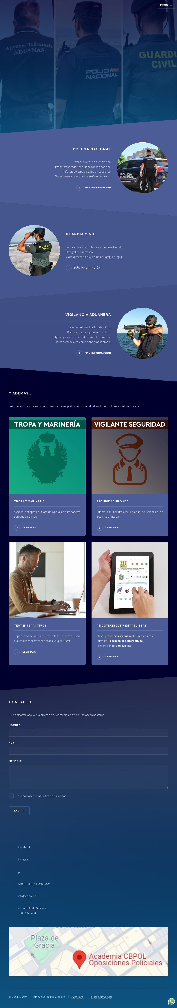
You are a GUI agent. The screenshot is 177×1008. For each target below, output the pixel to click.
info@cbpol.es (27, 896)
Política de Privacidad (53, 796)
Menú (164, 5)
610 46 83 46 (25, 884)
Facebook (24, 847)
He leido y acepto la (41, 796)
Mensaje (15, 761)
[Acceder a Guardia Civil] (34, 250)
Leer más (29, 527)
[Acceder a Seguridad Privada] (130, 455)
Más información (98, 187)
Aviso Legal (77, 996)
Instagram (24, 859)
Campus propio (101, 176)
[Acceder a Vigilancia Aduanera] (142, 333)
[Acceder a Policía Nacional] (142, 167)
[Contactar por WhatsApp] (171, 1002)
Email (13, 743)
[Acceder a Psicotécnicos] (47, 580)
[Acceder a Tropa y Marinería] (47, 455)
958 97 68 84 (42, 884)
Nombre (15, 725)
